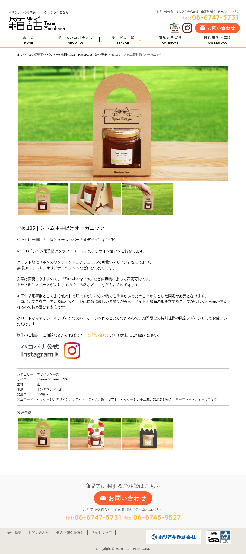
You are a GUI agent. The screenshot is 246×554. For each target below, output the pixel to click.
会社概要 (14, 532)
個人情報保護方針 (70, 532)
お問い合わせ (217, 27)
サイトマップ (101, 532)
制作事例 (101, 54)
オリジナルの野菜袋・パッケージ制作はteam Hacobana (54, 54)
